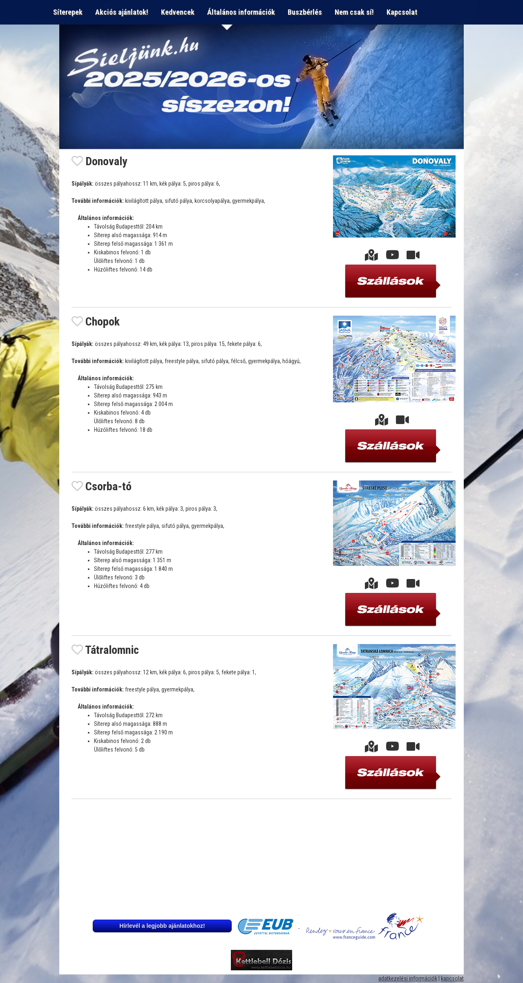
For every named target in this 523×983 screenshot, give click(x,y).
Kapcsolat (403, 12)
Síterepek (68, 12)
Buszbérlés (305, 12)
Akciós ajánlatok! (121, 12)
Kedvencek (177, 12)
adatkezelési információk (407, 978)
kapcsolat (452, 978)
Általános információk (241, 12)
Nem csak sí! (354, 12)
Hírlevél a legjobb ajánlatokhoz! (162, 925)
